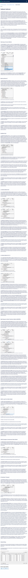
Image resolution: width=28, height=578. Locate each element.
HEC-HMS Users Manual (6, 1)
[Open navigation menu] (26, 1)
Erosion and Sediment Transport (10, 4)
